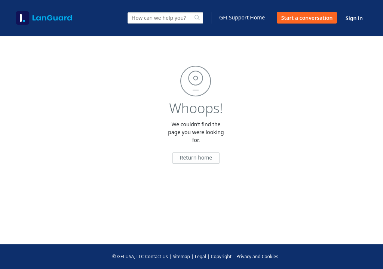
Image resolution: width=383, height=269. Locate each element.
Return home (196, 157)
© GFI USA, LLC (128, 256)
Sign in (354, 18)
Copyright (221, 256)
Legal (200, 256)
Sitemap (181, 256)
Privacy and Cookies (257, 256)
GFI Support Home (242, 17)
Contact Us (156, 256)
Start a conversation (307, 17)
